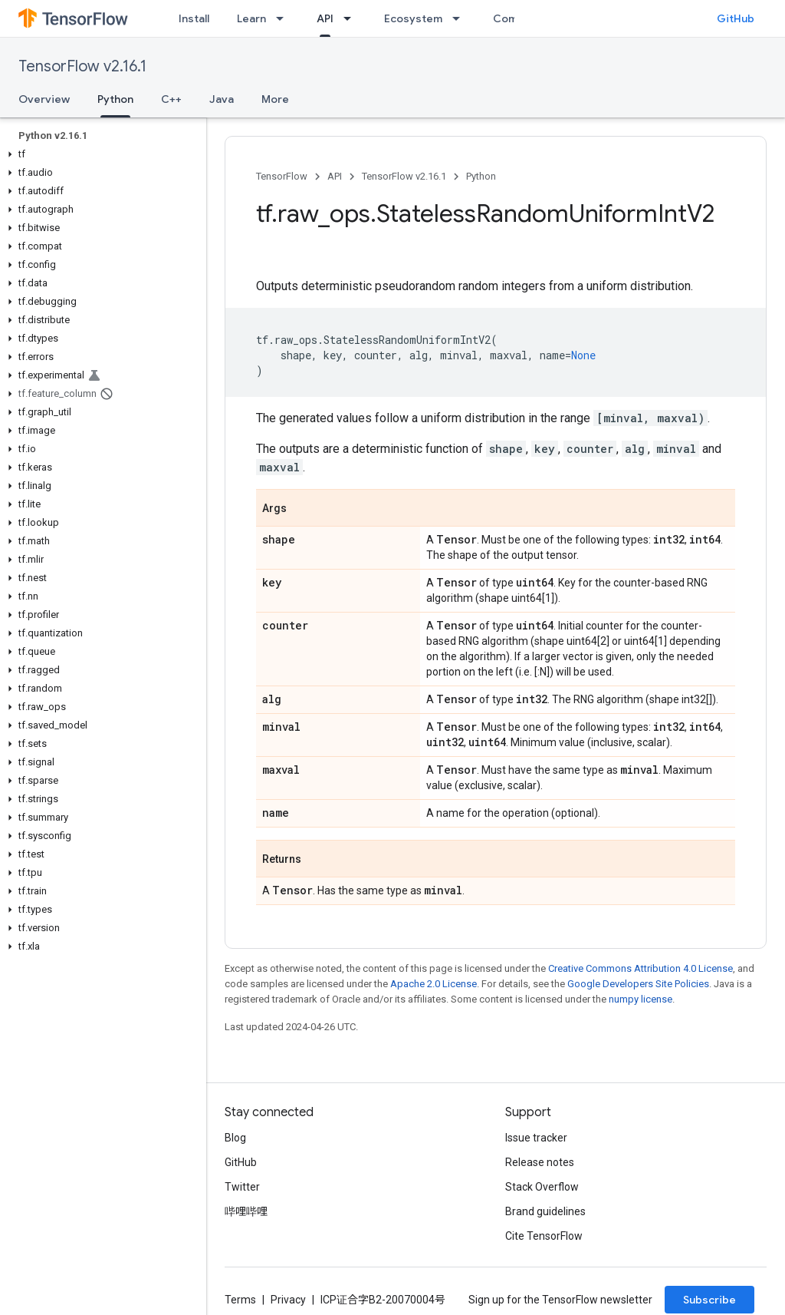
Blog (235, 1138)
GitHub (735, 18)
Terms (240, 1300)
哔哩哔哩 (246, 1211)
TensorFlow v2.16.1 (82, 66)
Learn (251, 18)
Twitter (242, 1187)
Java (221, 99)
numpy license (640, 999)
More (275, 99)
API (334, 176)
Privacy (288, 1300)
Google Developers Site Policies (638, 984)
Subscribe (709, 1300)
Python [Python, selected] (115, 99)
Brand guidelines (545, 1211)
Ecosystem (413, 18)
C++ (171, 99)
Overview (44, 99)
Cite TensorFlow (544, 1236)
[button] (100, 154)
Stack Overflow (542, 1187)
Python (481, 176)
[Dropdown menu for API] (351, 18)
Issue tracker (536, 1138)
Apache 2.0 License (433, 984)
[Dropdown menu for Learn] (284, 18)
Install (194, 18)
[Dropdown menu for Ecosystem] (460, 18)
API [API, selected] (325, 18)
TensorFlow (281, 176)
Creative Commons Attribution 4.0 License (640, 968)
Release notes (539, 1162)
